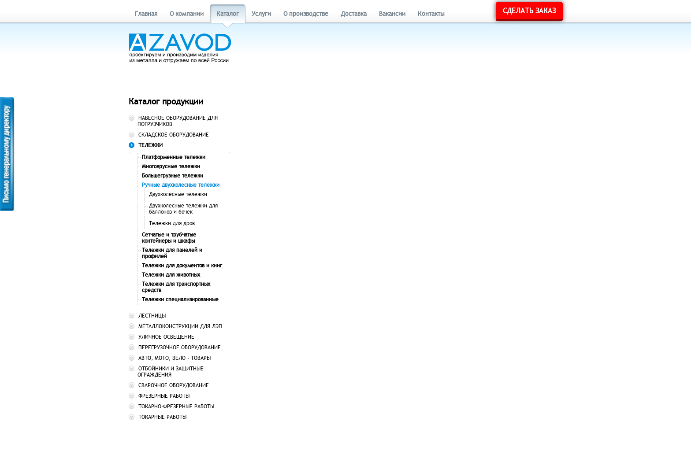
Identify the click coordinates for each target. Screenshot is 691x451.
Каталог (227, 14)
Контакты (431, 14)
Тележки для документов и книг (182, 265)
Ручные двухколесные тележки (180, 185)
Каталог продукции (166, 101)
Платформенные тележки (173, 157)
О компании (187, 14)
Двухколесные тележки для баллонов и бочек (183, 209)
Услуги (261, 14)
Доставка (354, 14)
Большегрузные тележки (172, 176)
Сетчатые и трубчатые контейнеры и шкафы (169, 238)
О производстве (305, 14)
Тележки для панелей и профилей (172, 253)
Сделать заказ (529, 11)
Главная (146, 14)
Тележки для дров (172, 223)
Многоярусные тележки (171, 166)
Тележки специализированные (180, 299)
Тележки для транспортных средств (176, 287)
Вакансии (392, 14)
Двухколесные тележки (178, 194)
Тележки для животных (171, 275)
